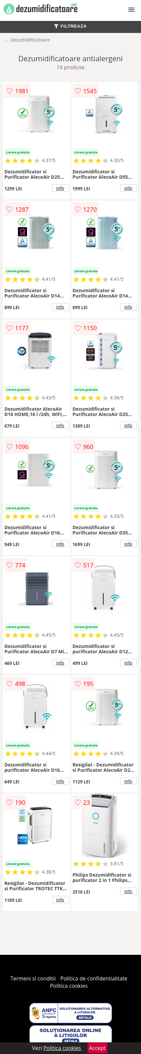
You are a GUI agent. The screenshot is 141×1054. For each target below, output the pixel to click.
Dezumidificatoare (30, 40)
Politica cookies (69, 985)
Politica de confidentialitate (93, 978)
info (60, 188)
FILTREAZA (70, 26)
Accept (97, 1048)
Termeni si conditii (33, 978)
